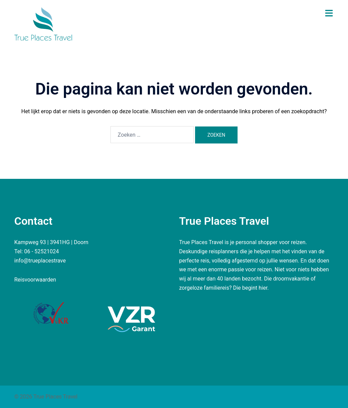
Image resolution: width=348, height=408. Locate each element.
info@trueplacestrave (40, 260)
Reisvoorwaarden (35, 279)
